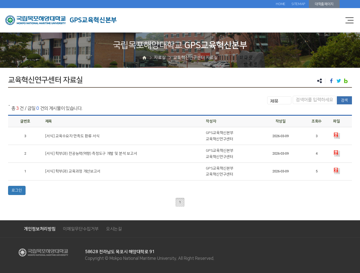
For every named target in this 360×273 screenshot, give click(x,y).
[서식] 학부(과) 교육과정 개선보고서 (72, 171)
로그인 (17, 190)
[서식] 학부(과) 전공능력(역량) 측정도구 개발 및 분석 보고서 (91, 153)
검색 (344, 100)
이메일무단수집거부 (80, 228)
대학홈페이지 (324, 4)
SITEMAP (298, 4)
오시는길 (114, 228)
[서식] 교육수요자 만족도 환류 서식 (72, 136)
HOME (280, 4)
